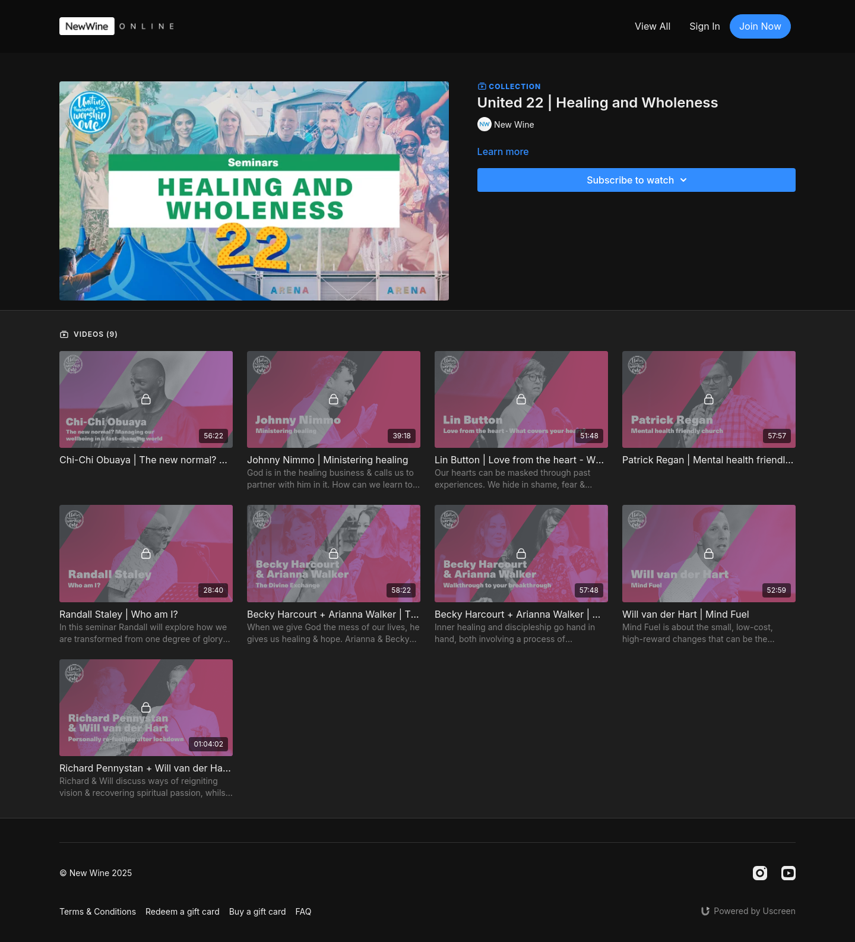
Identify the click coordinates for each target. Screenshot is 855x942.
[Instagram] (760, 873)
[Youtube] (788, 873)
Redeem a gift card (182, 911)
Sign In (704, 26)
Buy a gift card (257, 911)
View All (652, 26)
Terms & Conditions (97, 911)
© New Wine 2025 (95, 873)
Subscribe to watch (639, 180)
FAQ (304, 911)
